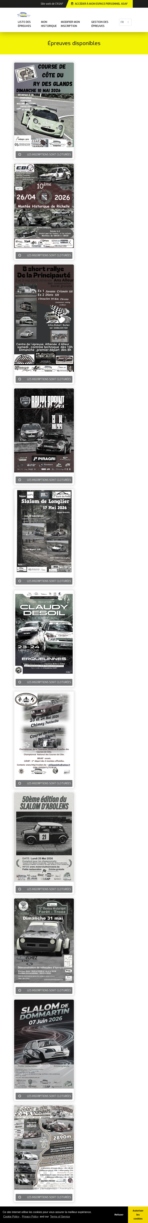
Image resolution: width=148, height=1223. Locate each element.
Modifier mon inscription (70, 24)
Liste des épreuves (24, 24)
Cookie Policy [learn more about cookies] (11, 1216)
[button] (128, 22)
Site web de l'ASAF (51, 4)
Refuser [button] (119, 1214)
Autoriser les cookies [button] (138, 1214)
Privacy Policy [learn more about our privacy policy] (30, 1216)
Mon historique (49, 24)
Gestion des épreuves (99, 24)
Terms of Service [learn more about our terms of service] (60, 1216)
